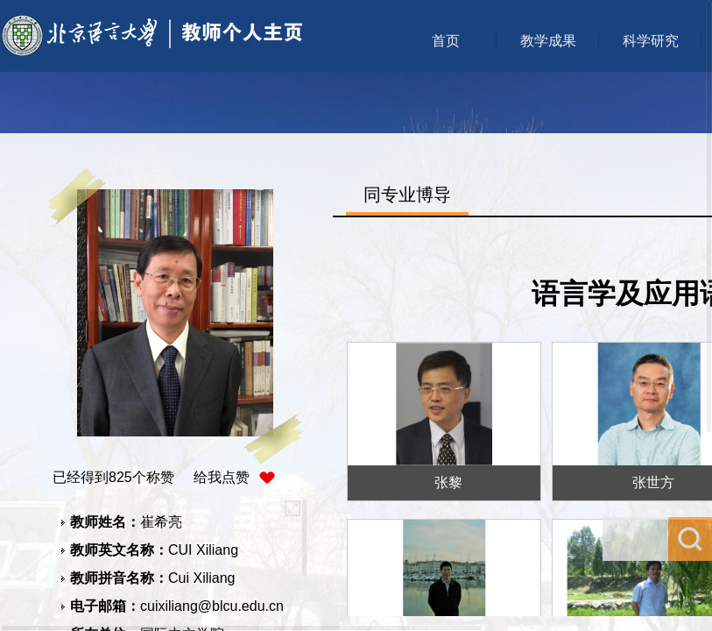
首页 (446, 40)
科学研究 (651, 40)
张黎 (448, 482)
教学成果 (548, 40)
